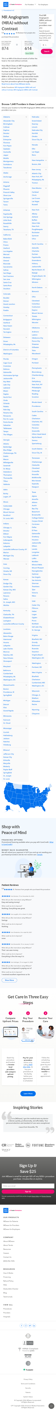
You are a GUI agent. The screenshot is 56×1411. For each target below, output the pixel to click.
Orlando (6, 403)
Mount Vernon (8, 512)
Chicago (6, 509)
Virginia (35, 635)
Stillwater (35, 347)
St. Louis (6, 779)
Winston (35, 282)
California (7, 235)
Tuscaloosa (7, 168)
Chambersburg (37, 375)
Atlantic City (36, 173)
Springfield (7, 695)
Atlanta (6, 444)
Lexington (7, 621)
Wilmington (36, 279)
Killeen (34, 546)
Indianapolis (7, 540)
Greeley (6, 307)
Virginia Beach (37, 655)
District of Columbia (11, 350)
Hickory (35, 264)
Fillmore (35, 608)
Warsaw (6, 559)
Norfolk (35, 133)
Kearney (35, 124)
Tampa (5, 431)
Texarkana (35, 587)
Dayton (34, 310)
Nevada (35, 145)
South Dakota (37, 449)
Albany (34, 214)
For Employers (43, 5)
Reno (34, 155)
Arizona (6, 182)
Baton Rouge (8, 636)
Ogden (34, 618)
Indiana (6, 524)
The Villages (7, 435)
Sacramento (7, 267)
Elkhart (6, 534)
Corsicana (35, 524)
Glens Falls (36, 223)
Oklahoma (36, 328)
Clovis (34, 195)
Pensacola (7, 416)
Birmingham (8, 124)
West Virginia (37, 672)
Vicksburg (7, 745)
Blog (5, 1293)
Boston (6, 689)
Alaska (5, 173)
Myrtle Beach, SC (38, 270)
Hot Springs (7, 217)
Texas (34, 492)
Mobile (6, 158)
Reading (35, 394)
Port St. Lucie (8, 419)
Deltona (6, 369)
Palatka (6, 407)
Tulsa (34, 350)
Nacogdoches (37, 571)
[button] (15, 117)
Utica (34, 239)
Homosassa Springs (10, 375)
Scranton (35, 397)
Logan (34, 614)
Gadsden (6, 149)
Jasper (5, 155)
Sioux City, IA (37, 140)
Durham (35, 254)
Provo (34, 621)
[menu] (40, 4)
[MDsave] (12, 4)
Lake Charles (8, 649)
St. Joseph (7, 776)
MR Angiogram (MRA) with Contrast (26, 90)
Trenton (35, 183)
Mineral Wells (37, 565)
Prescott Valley (8, 192)
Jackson (6, 739)
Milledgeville (8, 463)
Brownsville (36, 515)
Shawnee (35, 344)
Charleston (36, 419)
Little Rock (7, 220)
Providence (36, 406)
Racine (34, 704)
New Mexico (37, 188)
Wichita (6, 605)
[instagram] (26, 1326)
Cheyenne (36, 714)
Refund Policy (8, 1281)
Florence (6, 143)
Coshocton (36, 307)
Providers (6, 1313)
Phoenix (6, 189)
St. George (36, 630)
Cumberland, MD (38, 683)
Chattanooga (37, 462)
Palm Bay (6, 410)
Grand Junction (9, 304)
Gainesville (7, 372)
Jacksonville (7, 378)
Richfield (35, 624)
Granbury (35, 537)
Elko (33, 149)
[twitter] (30, 1326)
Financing (7, 1277)
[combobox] (48, 45)
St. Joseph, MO (9, 602)
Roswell (35, 205)
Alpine (34, 496)
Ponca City (36, 341)
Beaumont (36, 512)
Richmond (36, 645)
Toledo (34, 316)
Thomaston (7, 475)
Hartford (6, 323)
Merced (6, 254)
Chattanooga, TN (9, 453)
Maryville (6, 763)
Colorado (7, 294)
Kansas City (7, 757)
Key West (6, 382)
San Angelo (36, 577)
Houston (35, 540)
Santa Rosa (7, 286)
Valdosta (6, 484)
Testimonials (7, 1297)
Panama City (8, 413)
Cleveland (35, 301)
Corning (6, 568)
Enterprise (7, 140)
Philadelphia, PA (9, 344)
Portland (35, 363)
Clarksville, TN (8, 615)
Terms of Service (46, 1196)
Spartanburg (36, 444)
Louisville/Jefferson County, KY (15, 549)
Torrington (7, 332)
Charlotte (35, 251)
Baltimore (7, 670)
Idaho (5, 490)
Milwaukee (36, 701)
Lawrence (7, 593)
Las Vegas (35, 152)
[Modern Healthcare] (19, 1145)
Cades (34, 415)
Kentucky (6, 611)
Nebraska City (37, 130)
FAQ (5, 1285)
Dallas (34, 527)
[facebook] (21, 1326)
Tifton (5, 481)
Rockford (6, 515)
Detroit (6, 704)
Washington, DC (9, 680)
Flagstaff (6, 186)
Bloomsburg (36, 372)
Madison (35, 698)
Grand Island (36, 121)
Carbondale (7, 506)
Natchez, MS (8, 655)
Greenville (36, 431)
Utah (33, 601)
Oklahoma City (37, 338)
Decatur (6, 133)
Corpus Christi (37, 521)
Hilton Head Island (39, 434)
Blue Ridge (7, 450)
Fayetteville (7, 214)
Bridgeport (7, 320)
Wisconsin (36, 691)
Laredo (34, 549)
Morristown (36, 481)
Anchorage (7, 177)
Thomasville (7, 478)
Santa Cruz (7, 282)
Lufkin (34, 558)
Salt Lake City (37, 627)
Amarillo (35, 499)
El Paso (34, 530)
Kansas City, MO (9, 590)
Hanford (6, 248)
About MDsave (8, 1241)
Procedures (7, 1309)
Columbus (36, 304)
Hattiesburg (7, 735)
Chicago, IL (7, 528)
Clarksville (36, 465)
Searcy (5, 226)
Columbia (35, 425)
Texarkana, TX (8, 230)
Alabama (6, 117)
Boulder (6, 298)
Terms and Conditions (28, 1384)
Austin (34, 505)
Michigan (6, 701)
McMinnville (36, 478)
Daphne (6, 130)
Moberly (6, 766)
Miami (5, 391)
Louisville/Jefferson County (13, 624)
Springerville (8, 199)
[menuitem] (30, 5)
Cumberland (8, 674)
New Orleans (8, 658)
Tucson (6, 202)
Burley (5, 494)
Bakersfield (7, 239)
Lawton (34, 335)
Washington (7, 354)
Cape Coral (7, 363)
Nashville (35, 484)
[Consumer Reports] (8, 1145)
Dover (5, 341)
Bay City (35, 509)
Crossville (35, 471)
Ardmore (35, 332)
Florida (6, 359)
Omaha (34, 136)
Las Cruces (36, 198)
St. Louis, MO (8, 518)
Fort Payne (7, 146)
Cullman (6, 127)
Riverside (6, 264)
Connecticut (8, 316)
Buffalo (34, 220)
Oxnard (6, 261)
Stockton (6, 289)
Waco (34, 596)
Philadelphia (36, 388)
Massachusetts (8, 685)
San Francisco (8, 276)
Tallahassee (7, 428)
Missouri (6, 750)
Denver (6, 301)
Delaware (6, 337)
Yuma (5, 205)
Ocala (5, 400)
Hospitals (6, 1317)
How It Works (8, 1273)
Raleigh (35, 273)
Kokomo (6, 543)
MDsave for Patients (10, 1221)
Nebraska (35, 117)
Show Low (7, 195)
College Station (38, 518)
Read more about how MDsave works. (16, 84)
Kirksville (6, 760)
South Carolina (37, 412)
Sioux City (7, 574)
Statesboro (7, 472)
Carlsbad (35, 192)
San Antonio (36, 580)
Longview (35, 552)
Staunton (35, 652)
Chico (5, 242)
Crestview (7, 366)
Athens (34, 502)
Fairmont (6, 720)
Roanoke (35, 649)
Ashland (35, 217)
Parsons (6, 596)
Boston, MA (36, 164)
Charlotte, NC (37, 422)
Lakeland (6, 388)
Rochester (36, 232)
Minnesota (7, 716)
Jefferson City (8, 754)
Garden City (7, 587)
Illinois (5, 502)
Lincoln (34, 127)
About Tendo (8, 1245)
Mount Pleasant (38, 568)
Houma (6, 642)
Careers (6, 1253)
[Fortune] (38, 1145)
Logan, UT (7, 497)
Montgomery (8, 161)
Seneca (34, 440)
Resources (7, 1249)
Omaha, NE (7, 571)
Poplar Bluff (7, 770)
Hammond (7, 639)
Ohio (34, 297)
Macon (6, 459)
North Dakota (37, 288)
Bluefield (35, 676)
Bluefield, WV (37, 639)
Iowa (5, 564)
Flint (5, 708)
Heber (34, 611)
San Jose (6, 279)
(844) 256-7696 (8, 1261)
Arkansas (6, 210)
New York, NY (37, 177)
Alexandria (7, 633)
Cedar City (36, 605)
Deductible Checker (10, 1289)
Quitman (35, 574)
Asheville (35, 248)
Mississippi (7, 728)
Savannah (6, 466)
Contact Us (7, 1257)
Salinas (5, 270)
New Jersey (36, 170)
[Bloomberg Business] (49, 1145)
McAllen (35, 562)
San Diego (7, 273)
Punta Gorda (8, 422)
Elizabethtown (8, 618)
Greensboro (36, 260)
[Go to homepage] (12, 1210)
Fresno (6, 245)
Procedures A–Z (8, 10)
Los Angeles (8, 251)
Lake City (6, 385)
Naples (6, 394)
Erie (33, 378)
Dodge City (7, 583)
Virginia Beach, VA (39, 276)
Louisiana (6, 629)
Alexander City (8, 121)
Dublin (5, 456)
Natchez (6, 742)
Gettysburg (36, 381)
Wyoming (35, 710)
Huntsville (7, 152)
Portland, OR (37, 667)
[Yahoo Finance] (6, 1150)
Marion (6, 553)
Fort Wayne (7, 537)
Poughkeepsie (37, 229)
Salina (5, 599)
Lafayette (6, 546)
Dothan (6, 136)
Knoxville (35, 474)
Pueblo (6, 310)
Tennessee (36, 458)
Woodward (36, 354)
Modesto (6, 258)
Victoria (35, 593)
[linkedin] (34, 1326)
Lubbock (35, 555)
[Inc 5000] (28, 1145)
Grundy (35, 642)
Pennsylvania (37, 368)
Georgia (6, 440)
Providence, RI (8, 692)
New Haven (7, 326)
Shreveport (7, 661)
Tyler (33, 590)
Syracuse (35, 236)
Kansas (5, 580)
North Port (7, 397)
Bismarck (35, 291)
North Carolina (37, 244)
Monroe (6, 652)
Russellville (7, 223)
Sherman (35, 583)
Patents (28, 1392)
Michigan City (8, 556)
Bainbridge (7, 447)
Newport (35, 487)
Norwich (6, 329)
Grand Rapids (8, 711)
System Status (28, 1397)
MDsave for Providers (11, 1225)
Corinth (6, 732)
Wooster (35, 323)
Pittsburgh (36, 391)
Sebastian (7, 425)
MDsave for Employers (11, 1229)
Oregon (35, 359)
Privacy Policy (35, 1196)
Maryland (6, 666)
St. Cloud (6, 723)
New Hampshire (38, 160)
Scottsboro (7, 164)
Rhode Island (37, 402)
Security (28, 1388)
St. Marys (6, 469)
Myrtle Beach (37, 437)
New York (35, 210)
